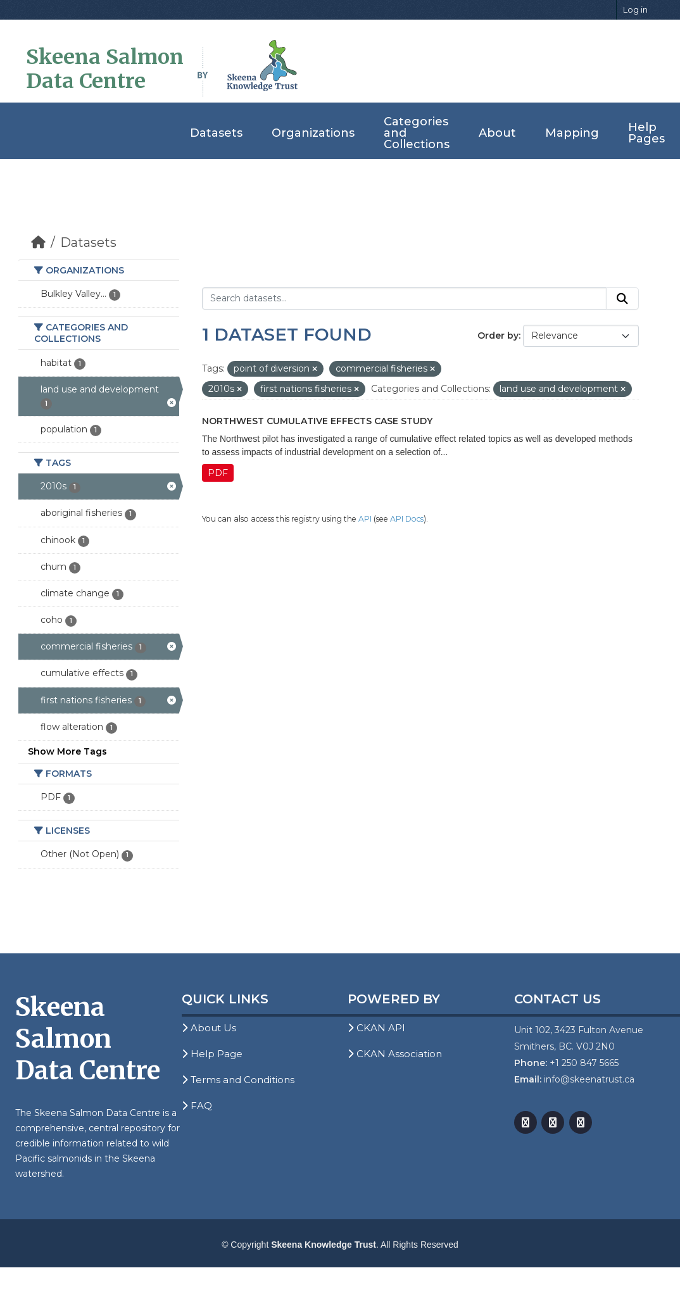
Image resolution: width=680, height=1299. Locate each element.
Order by (498, 335)
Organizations (313, 133)
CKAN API (376, 1028)
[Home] (38, 242)
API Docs (407, 519)
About (497, 133)
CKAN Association (395, 1054)
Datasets (216, 133)
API (365, 519)
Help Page (212, 1054)
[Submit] (622, 298)
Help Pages (646, 133)
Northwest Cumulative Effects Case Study (317, 421)
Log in (635, 9)
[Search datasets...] (404, 298)
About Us (209, 1028)
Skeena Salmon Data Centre (105, 69)
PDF (218, 473)
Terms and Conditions (238, 1080)
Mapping (572, 133)
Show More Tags (67, 751)
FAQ (197, 1106)
